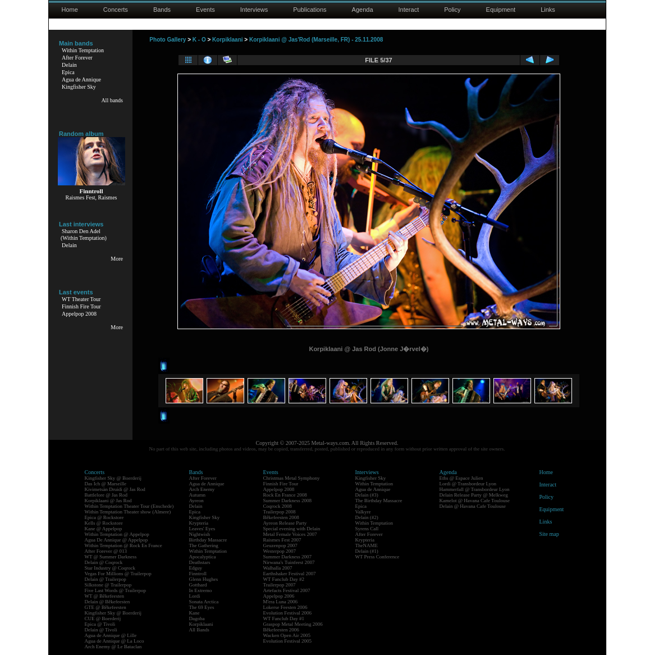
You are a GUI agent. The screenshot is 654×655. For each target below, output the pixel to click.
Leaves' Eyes (202, 528)
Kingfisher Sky (79, 87)
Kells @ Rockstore (104, 523)
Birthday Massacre (208, 540)
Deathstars (200, 562)
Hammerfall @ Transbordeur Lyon (475, 489)
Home (70, 9)
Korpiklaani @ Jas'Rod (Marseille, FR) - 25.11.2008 (316, 40)
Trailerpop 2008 (279, 512)
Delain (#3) (366, 495)
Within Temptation (83, 50)
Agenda (362, 9)
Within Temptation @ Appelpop (117, 534)
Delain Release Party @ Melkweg (474, 495)
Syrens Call (367, 528)
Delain (69, 65)
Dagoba (197, 618)
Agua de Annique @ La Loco (114, 641)
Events (205, 9)
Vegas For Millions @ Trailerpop (118, 573)
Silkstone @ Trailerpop (108, 585)
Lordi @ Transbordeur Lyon (468, 483)
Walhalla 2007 (277, 568)
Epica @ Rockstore (104, 517)
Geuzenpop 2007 (280, 545)
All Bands (199, 630)
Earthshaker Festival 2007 (289, 573)
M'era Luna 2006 (280, 601)
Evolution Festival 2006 (287, 613)
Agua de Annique (81, 79)
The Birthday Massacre (379, 500)
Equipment (501, 9)
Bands (162, 9)
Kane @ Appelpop (103, 528)
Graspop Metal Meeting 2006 (293, 624)
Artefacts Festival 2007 (286, 590)
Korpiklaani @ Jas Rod (108, 500)
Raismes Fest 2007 (282, 540)
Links (548, 9)
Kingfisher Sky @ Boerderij (113, 478)
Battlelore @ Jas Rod (106, 495)
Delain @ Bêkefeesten (107, 601)
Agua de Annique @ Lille (111, 635)
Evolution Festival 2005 (287, 641)
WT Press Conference (377, 557)
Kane (194, 613)
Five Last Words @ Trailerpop (115, 590)
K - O (199, 40)
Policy (452, 9)
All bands (112, 100)
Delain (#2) (366, 517)
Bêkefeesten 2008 (281, 517)
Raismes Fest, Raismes (91, 197)
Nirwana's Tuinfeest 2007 (289, 562)
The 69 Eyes (201, 607)
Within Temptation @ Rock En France (123, 545)
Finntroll (198, 573)
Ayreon (196, 500)
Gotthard (198, 585)
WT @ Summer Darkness (111, 557)
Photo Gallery (167, 40)
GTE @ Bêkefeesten (105, 607)
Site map (549, 534)
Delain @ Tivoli (101, 630)
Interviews (254, 9)
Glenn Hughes (203, 579)
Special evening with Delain (292, 528)
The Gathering (203, 545)
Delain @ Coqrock (104, 562)
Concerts (115, 9)
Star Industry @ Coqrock (110, 568)
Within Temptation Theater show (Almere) (128, 512)
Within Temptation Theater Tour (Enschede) (129, 506)
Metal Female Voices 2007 (290, 534)
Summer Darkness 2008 (287, 500)
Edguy (196, 568)
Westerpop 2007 (279, 551)
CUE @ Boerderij (103, 618)
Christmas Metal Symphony (291, 478)
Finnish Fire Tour (81, 306)
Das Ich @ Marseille (106, 483)
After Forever (77, 57)
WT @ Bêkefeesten (105, 596)
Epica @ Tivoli (100, 624)
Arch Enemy (202, 489)
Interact (409, 9)
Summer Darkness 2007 (287, 557)
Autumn (197, 495)
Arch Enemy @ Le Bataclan (113, 646)
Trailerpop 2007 (279, 585)
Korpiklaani (227, 40)
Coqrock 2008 (277, 506)
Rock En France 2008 (285, 495)
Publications (309, 9)
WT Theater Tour (81, 299)
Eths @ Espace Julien (461, 478)
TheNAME (366, 545)
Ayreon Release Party (285, 523)
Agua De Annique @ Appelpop (116, 540)
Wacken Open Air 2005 (287, 635)
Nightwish (200, 534)
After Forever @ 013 (106, 551)
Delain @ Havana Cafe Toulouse (473, 506)
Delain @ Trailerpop (105, 579)
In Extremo (200, 590)
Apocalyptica (202, 557)
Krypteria (198, 523)
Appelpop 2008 (79, 314)
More (117, 259)
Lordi (194, 596)
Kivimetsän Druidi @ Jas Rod (115, 489)
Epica (68, 72)
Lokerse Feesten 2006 (285, 607)
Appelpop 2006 (279, 596)
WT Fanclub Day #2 (284, 579)
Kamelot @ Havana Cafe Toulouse (475, 500)
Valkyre (363, 512)
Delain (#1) (366, 551)
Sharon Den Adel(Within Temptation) (84, 234)
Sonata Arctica (204, 601)
